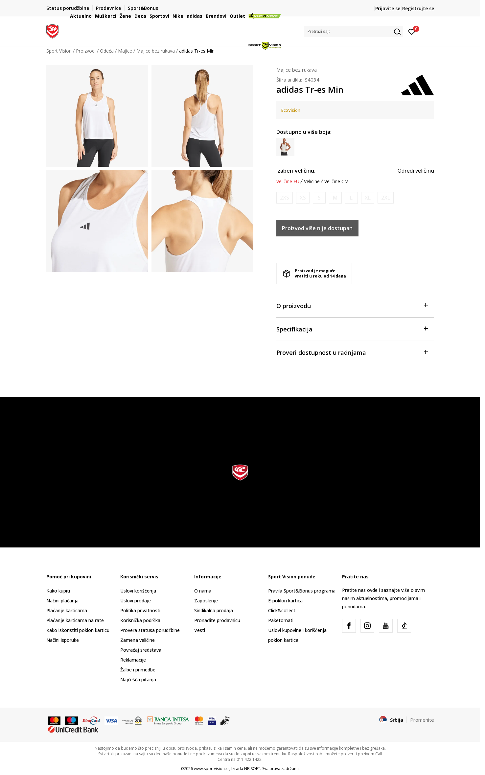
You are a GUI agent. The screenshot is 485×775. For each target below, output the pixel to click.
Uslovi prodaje (135, 600)
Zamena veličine (137, 640)
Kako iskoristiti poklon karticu (77, 630)
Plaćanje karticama (66, 610)
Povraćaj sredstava (140, 650)
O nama (202, 591)
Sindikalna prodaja (213, 610)
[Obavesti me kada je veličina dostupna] (284, 198)
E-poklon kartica (285, 600)
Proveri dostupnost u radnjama (351, 352)
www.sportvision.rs (211, 768)
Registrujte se (418, 8)
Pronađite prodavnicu (217, 620)
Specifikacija (351, 328)
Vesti (199, 630)
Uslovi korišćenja (138, 591)
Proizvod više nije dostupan (317, 228)
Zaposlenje (206, 600)
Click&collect (281, 610)
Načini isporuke (62, 640)
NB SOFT (252, 768)
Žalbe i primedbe (137, 669)
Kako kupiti (58, 591)
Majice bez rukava (296, 69)
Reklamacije (133, 660)
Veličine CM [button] (336, 181)
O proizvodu (351, 305)
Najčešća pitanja (138, 679)
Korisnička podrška (140, 620)
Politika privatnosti (140, 610)
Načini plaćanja (62, 600)
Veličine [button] (312, 181)
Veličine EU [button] (287, 181)
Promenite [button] (422, 719)
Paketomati (280, 620)
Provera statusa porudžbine (150, 630)
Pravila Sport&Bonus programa (301, 591)
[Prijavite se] (412, 31)
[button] (353, 31)
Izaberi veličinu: (295, 171)
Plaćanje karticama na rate (75, 620)
